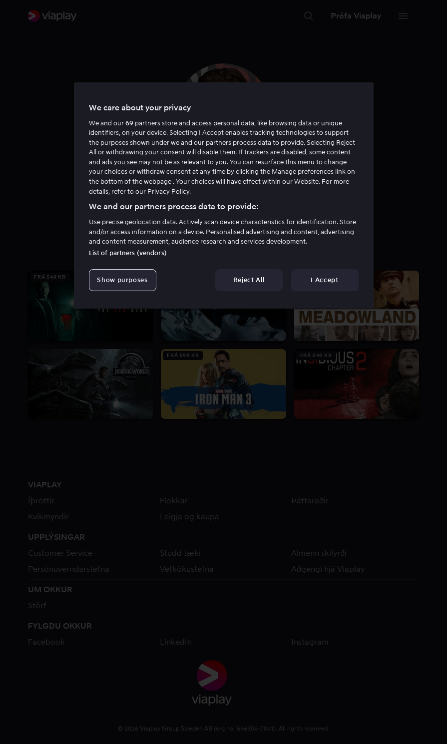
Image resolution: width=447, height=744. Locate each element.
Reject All (249, 280)
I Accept (324, 280)
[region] (224, 195)
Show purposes (122, 280)
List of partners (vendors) (128, 253)
